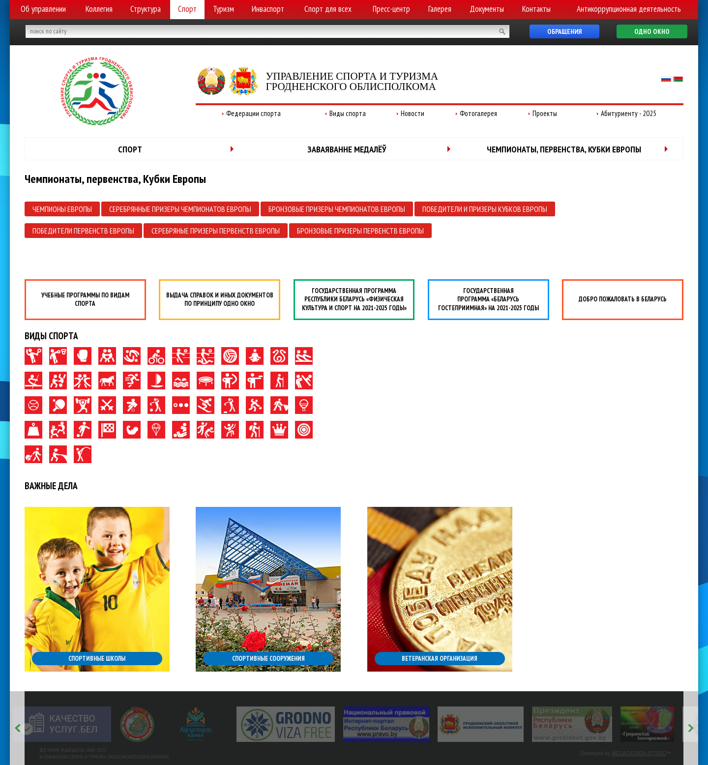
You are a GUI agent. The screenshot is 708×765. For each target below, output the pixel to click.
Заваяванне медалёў (346, 149)
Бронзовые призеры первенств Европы (360, 230)
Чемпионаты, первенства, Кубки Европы (564, 149)
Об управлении (43, 8)
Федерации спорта (253, 113)
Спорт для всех (328, 8)
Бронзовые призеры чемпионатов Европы (336, 209)
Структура (145, 8)
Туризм (223, 8)
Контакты (536, 8)
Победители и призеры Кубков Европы (484, 209)
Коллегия (99, 8)
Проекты (544, 113)
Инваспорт (268, 8)
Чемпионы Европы (62, 209)
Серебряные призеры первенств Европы (215, 230)
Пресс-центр (391, 8)
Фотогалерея (478, 113)
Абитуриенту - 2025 (628, 113)
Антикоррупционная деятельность (629, 8)
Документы (487, 8)
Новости (412, 113)
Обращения (564, 31)
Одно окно (652, 31)
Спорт (187, 8)
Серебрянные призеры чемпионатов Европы (180, 209)
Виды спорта (347, 113)
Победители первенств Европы (83, 230)
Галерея (439, 8)
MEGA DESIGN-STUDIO (639, 753)
